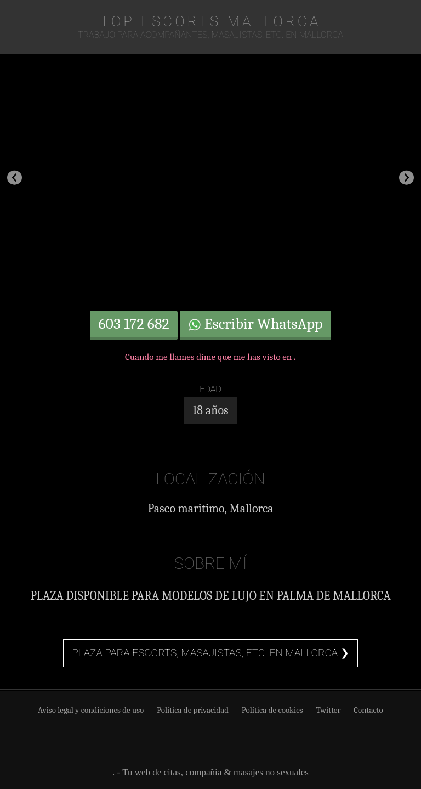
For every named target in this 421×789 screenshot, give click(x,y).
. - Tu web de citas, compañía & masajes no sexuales (210, 772)
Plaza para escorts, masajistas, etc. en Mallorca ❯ (210, 652)
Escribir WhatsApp (255, 323)
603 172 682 (133, 323)
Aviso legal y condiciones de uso (91, 710)
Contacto (368, 710)
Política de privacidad (193, 710)
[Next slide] (406, 177)
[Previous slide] (14, 177)
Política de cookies (272, 710)
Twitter (328, 710)
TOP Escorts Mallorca (210, 21)
